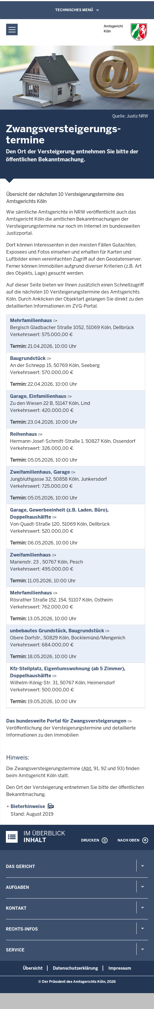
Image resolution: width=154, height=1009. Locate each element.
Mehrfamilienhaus (31, 320)
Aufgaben (17, 887)
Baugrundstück (28, 358)
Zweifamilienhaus (30, 555)
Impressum (119, 968)
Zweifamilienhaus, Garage (40, 472)
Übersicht (33, 968)
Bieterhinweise (28, 806)
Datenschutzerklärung (75, 968)
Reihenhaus (23, 434)
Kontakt (16, 908)
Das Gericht (20, 866)
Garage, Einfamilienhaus (38, 396)
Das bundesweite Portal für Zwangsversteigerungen (66, 721)
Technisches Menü (74, 10)
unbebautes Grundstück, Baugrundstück (57, 631)
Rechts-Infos (22, 929)
